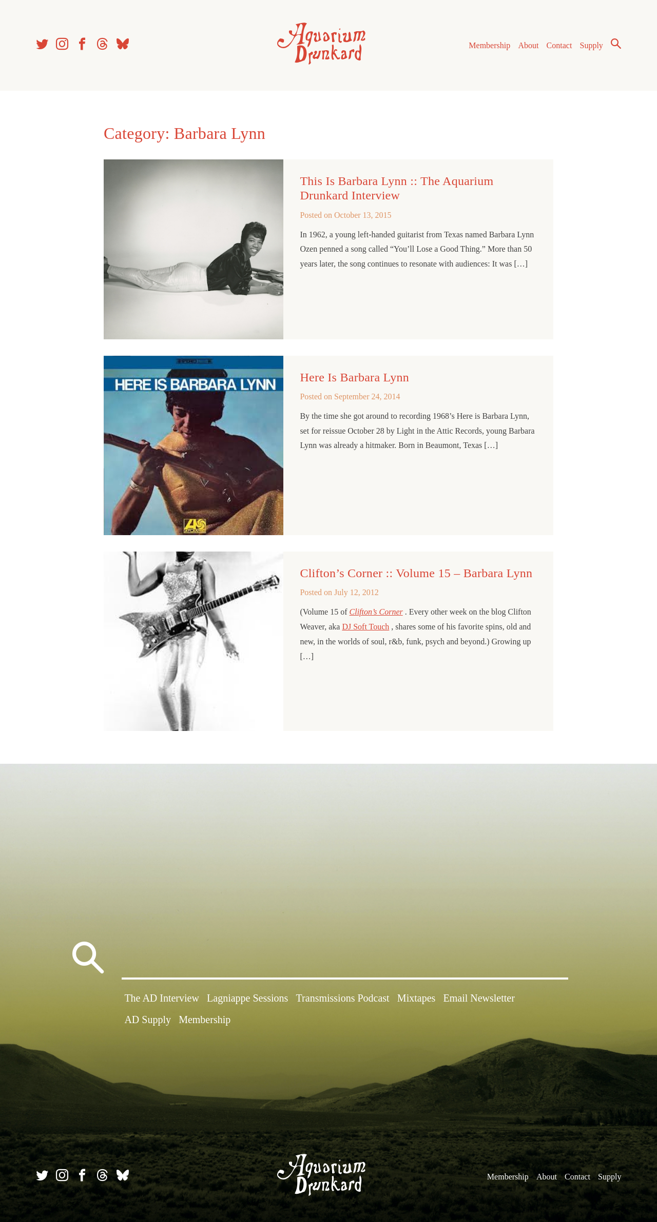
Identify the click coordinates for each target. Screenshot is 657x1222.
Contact (559, 45)
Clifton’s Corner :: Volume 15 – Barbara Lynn (416, 573)
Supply (591, 45)
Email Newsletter (478, 998)
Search (616, 43)
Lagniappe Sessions (247, 998)
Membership (489, 45)
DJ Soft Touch (365, 626)
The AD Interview (161, 998)
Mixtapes (416, 998)
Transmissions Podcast (343, 998)
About (528, 45)
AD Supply (147, 1019)
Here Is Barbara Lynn (354, 377)
